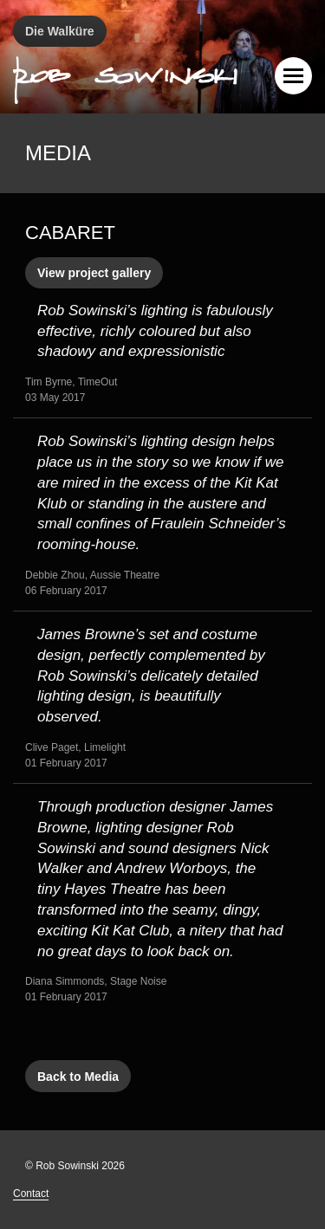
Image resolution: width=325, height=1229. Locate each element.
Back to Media (78, 1076)
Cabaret (70, 232)
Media (58, 153)
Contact (31, 1193)
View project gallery (94, 273)
